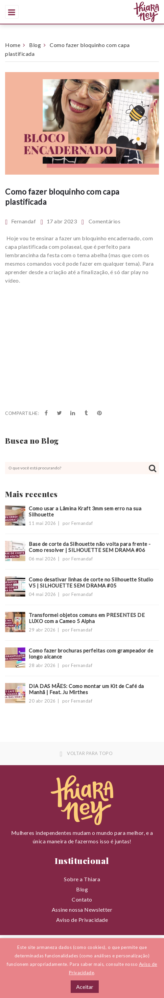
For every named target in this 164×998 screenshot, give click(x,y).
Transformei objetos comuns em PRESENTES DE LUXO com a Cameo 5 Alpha (87, 618)
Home (12, 45)
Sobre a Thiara (82, 879)
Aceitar (84, 986)
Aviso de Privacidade (82, 919)
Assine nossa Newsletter (82, 909)
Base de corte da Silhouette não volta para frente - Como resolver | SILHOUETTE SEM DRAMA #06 (90, 547)
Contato (82, 899)
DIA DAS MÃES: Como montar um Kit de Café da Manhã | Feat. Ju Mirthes (86, 689)
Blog (35, 45)
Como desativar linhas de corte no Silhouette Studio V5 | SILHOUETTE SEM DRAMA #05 (91, 582)
